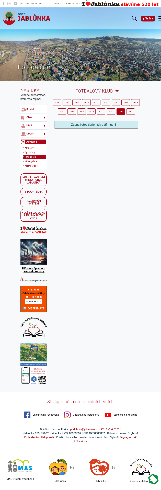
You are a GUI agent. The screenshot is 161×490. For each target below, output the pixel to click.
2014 (91, 111)
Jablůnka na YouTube (121, 415)
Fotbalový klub (94, 91)
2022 (96, 102)
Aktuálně (29, 142)
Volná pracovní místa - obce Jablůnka (33, 180)
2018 (135, 102)
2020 (115, 102)
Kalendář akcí (31, 165)
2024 (76, 102)
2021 (106, 102)
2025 (66, 102)
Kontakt (28, 109)
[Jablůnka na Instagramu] (8, 4)
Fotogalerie (30, 156)
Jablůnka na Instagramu (81, 415)
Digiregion (126, 437)
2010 (130, 111)
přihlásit (148, 18)
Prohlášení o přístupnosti (39, 437)
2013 (101, 111)
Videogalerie (31, 161)
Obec (27, 118)
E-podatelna (33, 191)
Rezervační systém (33, 202)
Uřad (26, 126)
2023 (86, 102)
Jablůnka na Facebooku (41, 415)
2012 (111, 111)
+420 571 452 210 (110, 429)
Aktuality (29, 147)
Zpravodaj (30, 152)
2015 (81, 111)
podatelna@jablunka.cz (83, 429)
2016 (71, 111)
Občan (27, 134)
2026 (57, 102)
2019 (125, 102)
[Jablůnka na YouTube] (15, 4)
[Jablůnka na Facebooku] (3, 4)
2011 (120, 111)
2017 (62, 111)
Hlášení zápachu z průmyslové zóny (33, 215)
